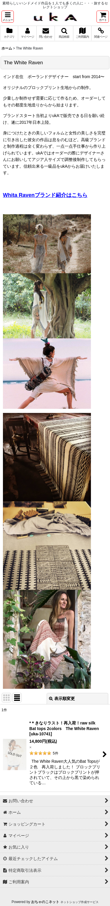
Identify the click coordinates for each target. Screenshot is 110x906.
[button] (7, 17)
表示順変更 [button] (62, 698)
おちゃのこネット (45, 902)
